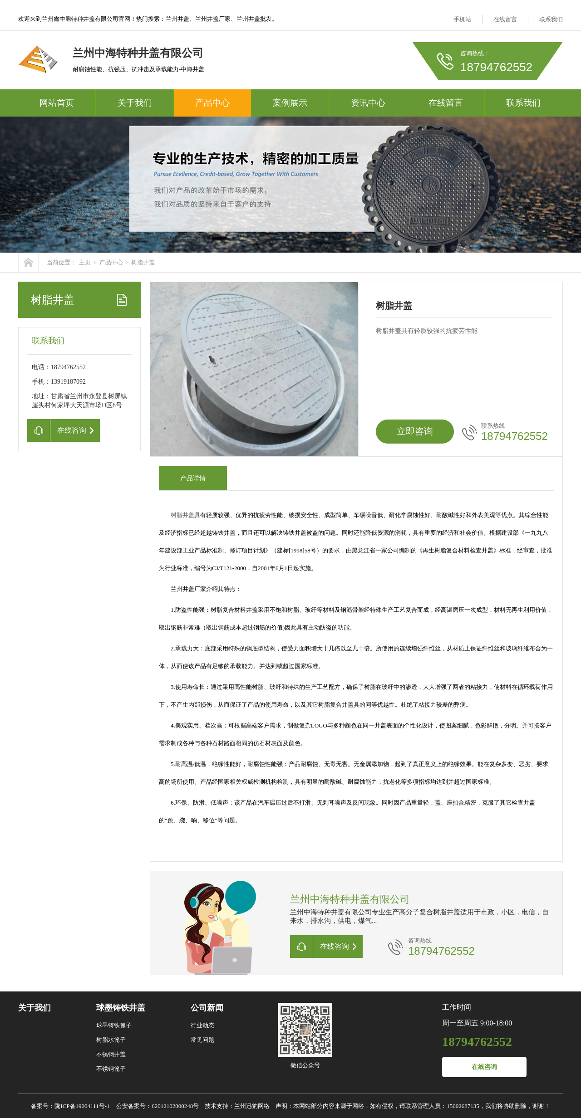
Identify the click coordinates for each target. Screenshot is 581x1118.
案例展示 (290, 102)
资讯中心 (368, 102)
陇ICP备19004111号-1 (81, 1106)
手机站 (462, 19)
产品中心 (212, 102)
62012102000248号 (175, 1106)
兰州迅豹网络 (252, 1106)
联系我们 (551, 19)
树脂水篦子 (111, 1039)
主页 (85, 262)
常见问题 (202, 1039)
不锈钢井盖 (111, 1054)
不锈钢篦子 (111, 1068)
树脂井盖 (143, 262)
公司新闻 (207, 1007)
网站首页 (56, 102)
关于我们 (135, 102)
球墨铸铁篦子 (114, 1025)
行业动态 (202, 1025)
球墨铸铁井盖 (120, 1007)
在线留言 (505, 19)
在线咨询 (484, 1067)
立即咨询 (415, 431)
